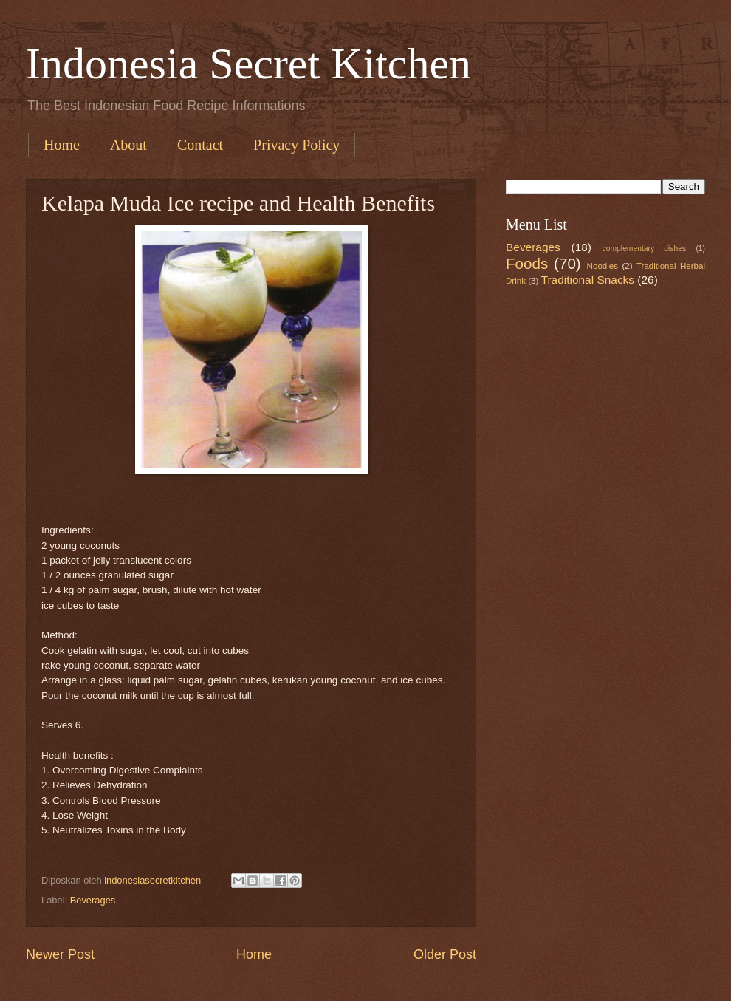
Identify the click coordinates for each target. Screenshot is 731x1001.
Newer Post (60, 954)
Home (62, 145)
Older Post (444, 954)
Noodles (602, 266)
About (128, 145)
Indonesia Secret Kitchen (248, 63)
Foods (527, 263)
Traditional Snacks (587, 279)
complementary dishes (644, 249)
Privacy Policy (296, 145)
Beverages (93, 900)
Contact (200, 145)
